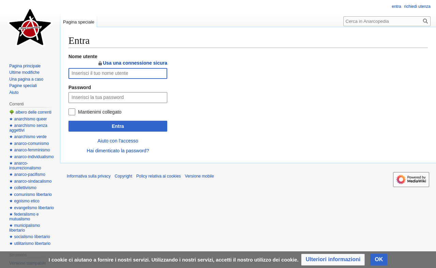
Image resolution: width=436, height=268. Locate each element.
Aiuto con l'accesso (117, 141)
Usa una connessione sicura (132, 63)
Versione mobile (199, 176)
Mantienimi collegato (100, 112)
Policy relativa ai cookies (158, 176)
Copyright (123, 176)
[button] (333, 260)
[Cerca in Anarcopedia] (387, 21)
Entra (118, 126)
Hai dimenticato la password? (118, 150)
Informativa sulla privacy (89, 176)
